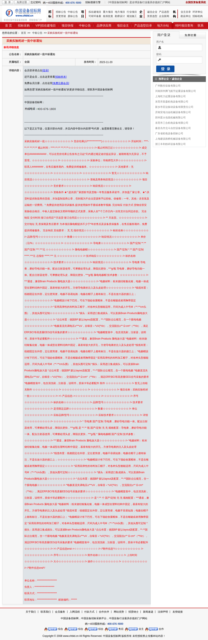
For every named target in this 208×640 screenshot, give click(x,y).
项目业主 (123, 25)
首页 (23, 32)
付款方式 (89, 611)
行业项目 (132, 11)
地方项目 (120, 11)
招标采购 (24, 25)
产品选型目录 (143, 25)
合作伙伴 (104, 611)
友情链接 (178, 611)
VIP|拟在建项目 (45, 25)
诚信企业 (152, 11)
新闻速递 (148, 611)
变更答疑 (61, 16)
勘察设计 (120, 16)
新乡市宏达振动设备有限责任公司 (174, 106)
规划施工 (132, 16)
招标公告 (61, 11)
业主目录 (186, 11)
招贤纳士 (133, 611)
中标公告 (73, 11)
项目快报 (67, 25)
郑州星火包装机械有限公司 (170, 117)
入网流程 (75, 611)
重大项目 (108, 11)
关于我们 (31, 611)
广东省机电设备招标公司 (169, 133)
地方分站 (163, 25)
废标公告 (73, 16)
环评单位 (198, 11)
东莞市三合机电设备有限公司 (171, 122)
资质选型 (152, 16)
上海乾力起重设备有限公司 (170, 96)
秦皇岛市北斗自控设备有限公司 (173, 128)
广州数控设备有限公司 (168, 85)
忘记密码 (36, 2)
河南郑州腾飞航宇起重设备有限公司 (175, 91)
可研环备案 (95, 16)
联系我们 (46, 611)
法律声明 (163, 611)
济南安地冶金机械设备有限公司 (173, 112)
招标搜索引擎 (93, 2)
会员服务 (60, 611)
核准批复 (108, 16)
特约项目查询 (184, 25)
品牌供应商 (104, 25)
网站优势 (119, 611)
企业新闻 (164, 16)
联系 (201, 25)
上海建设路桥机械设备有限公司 (173, 138)
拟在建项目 (95, 11)
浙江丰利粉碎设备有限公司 (170, 144)
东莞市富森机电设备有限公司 (171, 101)
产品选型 (164, 11)
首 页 (8, 25)
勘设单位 (186, 16)
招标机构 (198, 16)
